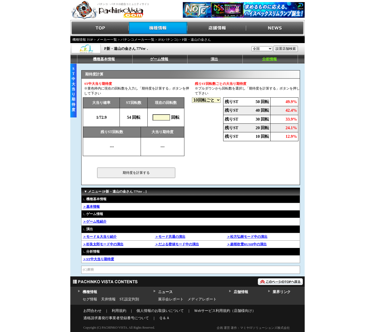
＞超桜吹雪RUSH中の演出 (247, 244)
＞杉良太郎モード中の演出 (103, 244)
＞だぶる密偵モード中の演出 (177, 244)
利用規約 (119, 311)
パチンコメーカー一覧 (137, 40)
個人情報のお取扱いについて (160, 311)
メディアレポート (202, 299)
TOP (99, 28)
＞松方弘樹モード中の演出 (247, 237)
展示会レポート (171, 299)
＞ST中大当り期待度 (98, 259)
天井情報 (108, 299)
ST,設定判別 (129, 299)
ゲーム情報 (159, 59)
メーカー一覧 (107, 40)
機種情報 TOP (82, 40)
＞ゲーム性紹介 (95, 221)
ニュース (165, 292)
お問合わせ (92, 311)
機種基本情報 (104, 59)
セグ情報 (90, 299)
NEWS (275, 28)
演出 (214, 59)
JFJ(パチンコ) (168, 40)
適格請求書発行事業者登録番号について (116, 318)
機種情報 (158, 28)
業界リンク (282, 292)
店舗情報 (217, 28)
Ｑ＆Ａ (164, 318)
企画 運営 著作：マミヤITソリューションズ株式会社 (253, 328)
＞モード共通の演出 (170, 237)
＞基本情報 (91, 207)
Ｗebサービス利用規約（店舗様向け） (225, 311)
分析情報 (269, 59)
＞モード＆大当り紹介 (100, 237)
